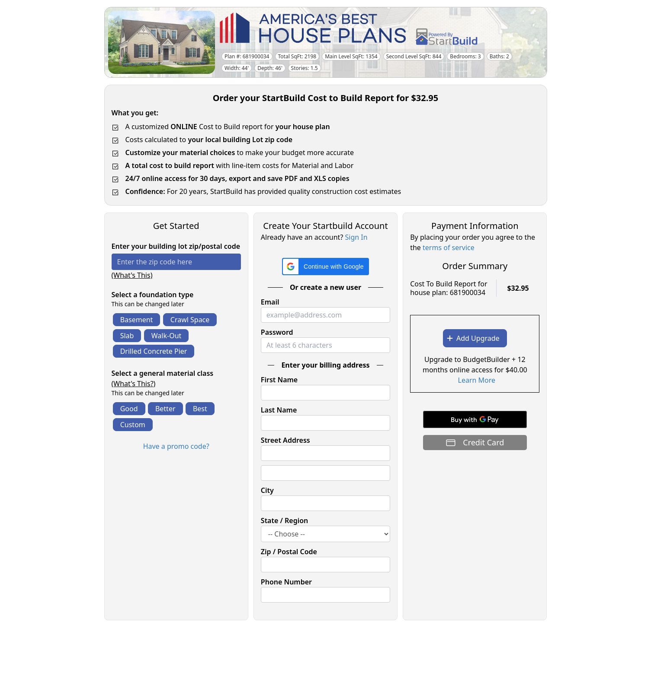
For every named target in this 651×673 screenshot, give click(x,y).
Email (270, 302)
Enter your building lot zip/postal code (176, 246)
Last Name (279, 410)
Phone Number (286, 582)
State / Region (284, 520)
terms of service (449, 247)
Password (277, 332)
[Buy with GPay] (475, 419)
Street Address (285, 440)
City (267, 490)
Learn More (477, 380)
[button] (325, 266)
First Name (279, 379)
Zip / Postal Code (289, 551)
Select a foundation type (153, 294)
